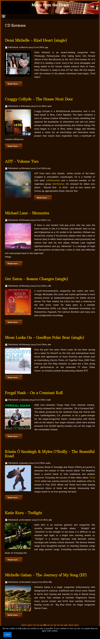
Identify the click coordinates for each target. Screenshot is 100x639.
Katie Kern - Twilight (23, 512)
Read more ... (14, 84)
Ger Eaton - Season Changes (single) (36, 279)
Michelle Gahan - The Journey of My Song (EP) (46, 575)
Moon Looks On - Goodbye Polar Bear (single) (44, 337)
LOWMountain (53, 180)
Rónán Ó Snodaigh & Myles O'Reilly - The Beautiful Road (50, 453)
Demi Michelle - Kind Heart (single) (36, 40)
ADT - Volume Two (21, 161)
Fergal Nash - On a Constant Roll (34, 392)
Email (36, 47)
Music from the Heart (50, 5)
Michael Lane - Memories (27, 213)
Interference (58, 183)
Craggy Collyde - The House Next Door (39, 99)
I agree (7, 634)
